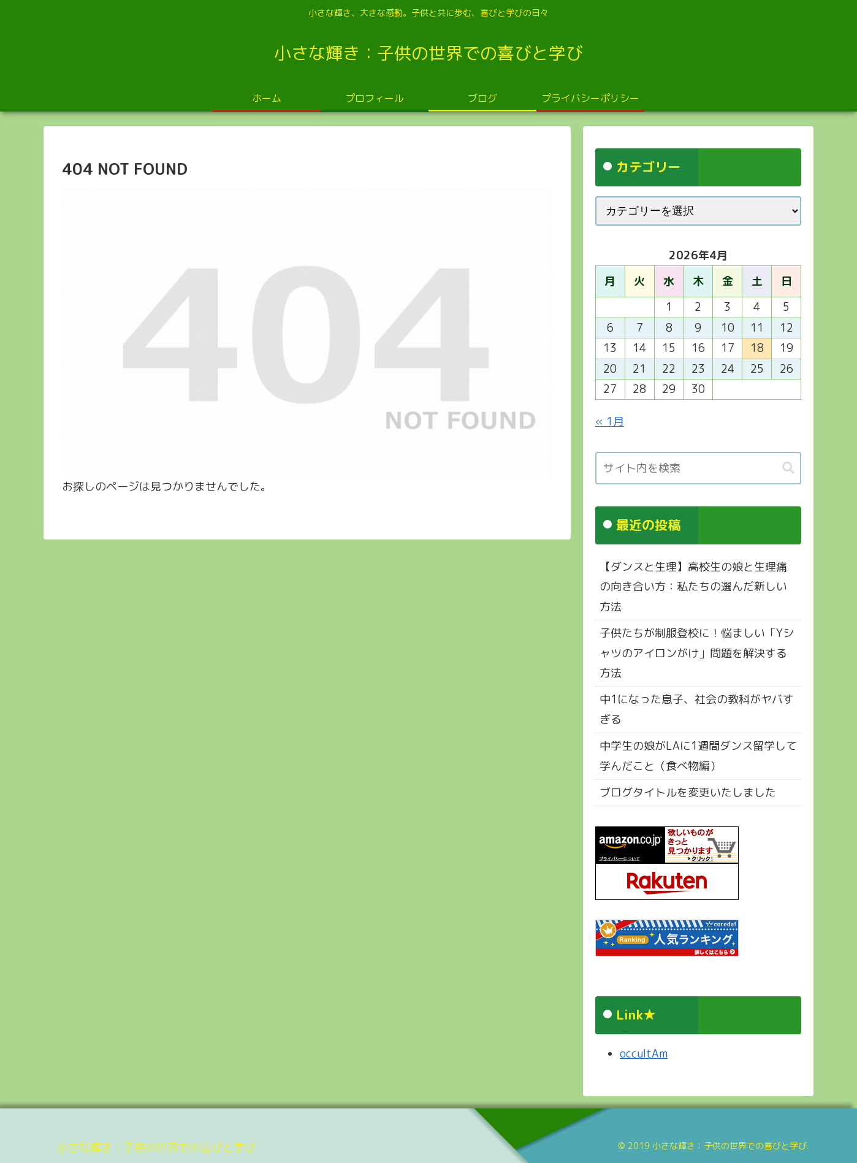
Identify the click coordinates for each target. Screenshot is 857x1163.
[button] (788, 468)
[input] (698, 468)
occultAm (644, 1053)
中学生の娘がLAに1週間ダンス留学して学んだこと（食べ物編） (698, 755)
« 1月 (609, 421)
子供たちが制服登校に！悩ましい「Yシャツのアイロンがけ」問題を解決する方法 (697, 653)
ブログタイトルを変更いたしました (688, 792)
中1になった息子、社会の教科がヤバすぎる (697, 709)
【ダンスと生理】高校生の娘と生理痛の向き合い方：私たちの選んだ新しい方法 (693, 586)
